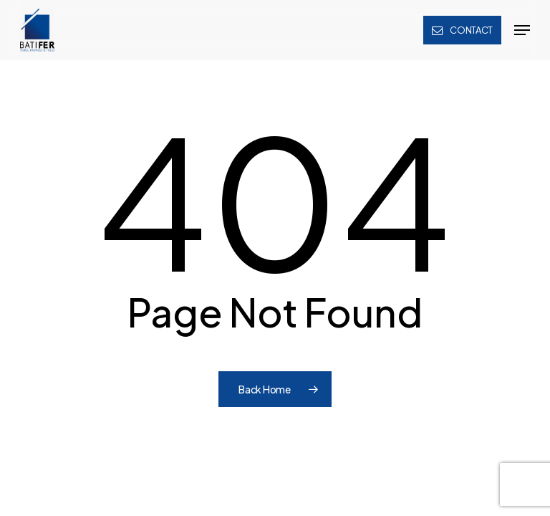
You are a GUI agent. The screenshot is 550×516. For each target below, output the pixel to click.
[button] (522, 30)
